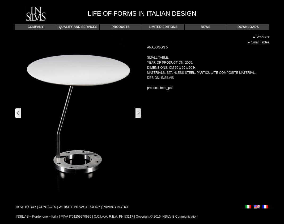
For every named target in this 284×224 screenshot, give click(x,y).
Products (263, 37)
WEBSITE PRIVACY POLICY (79, 207)
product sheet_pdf (159, 88)
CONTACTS (47, 207)
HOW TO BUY (26, 207)
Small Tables (260, 42)
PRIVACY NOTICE (116, 207)
